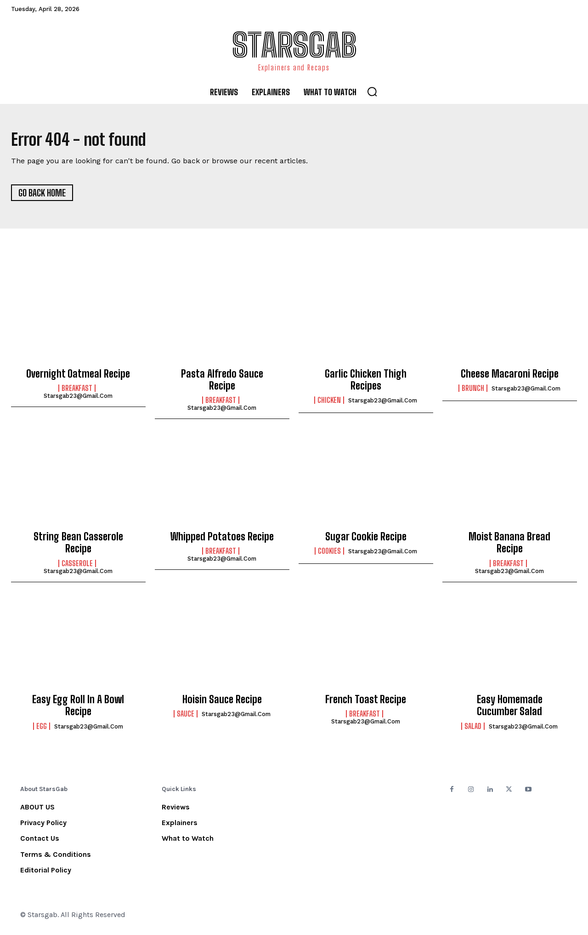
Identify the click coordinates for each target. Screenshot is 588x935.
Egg (41, 729)
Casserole (77, 566)
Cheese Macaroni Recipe (510, 377)
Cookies (329, 554)
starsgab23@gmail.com (78, 399)
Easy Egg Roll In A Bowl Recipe (78, 708)
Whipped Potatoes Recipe (222, 539)
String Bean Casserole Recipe (78, 545)
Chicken (329, 403)
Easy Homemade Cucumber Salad (510, 708)
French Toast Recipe (365, 702)
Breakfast (77, 391)
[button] (372, 91)
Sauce (185, 717)
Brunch (473, 391)
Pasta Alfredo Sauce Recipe (222, 383)
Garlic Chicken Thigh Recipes (366, 383)
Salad (472, 729)
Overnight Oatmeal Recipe (78, 377)
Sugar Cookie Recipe (366, 539)
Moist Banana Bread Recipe (509, 545)
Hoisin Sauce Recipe (222, 702)
